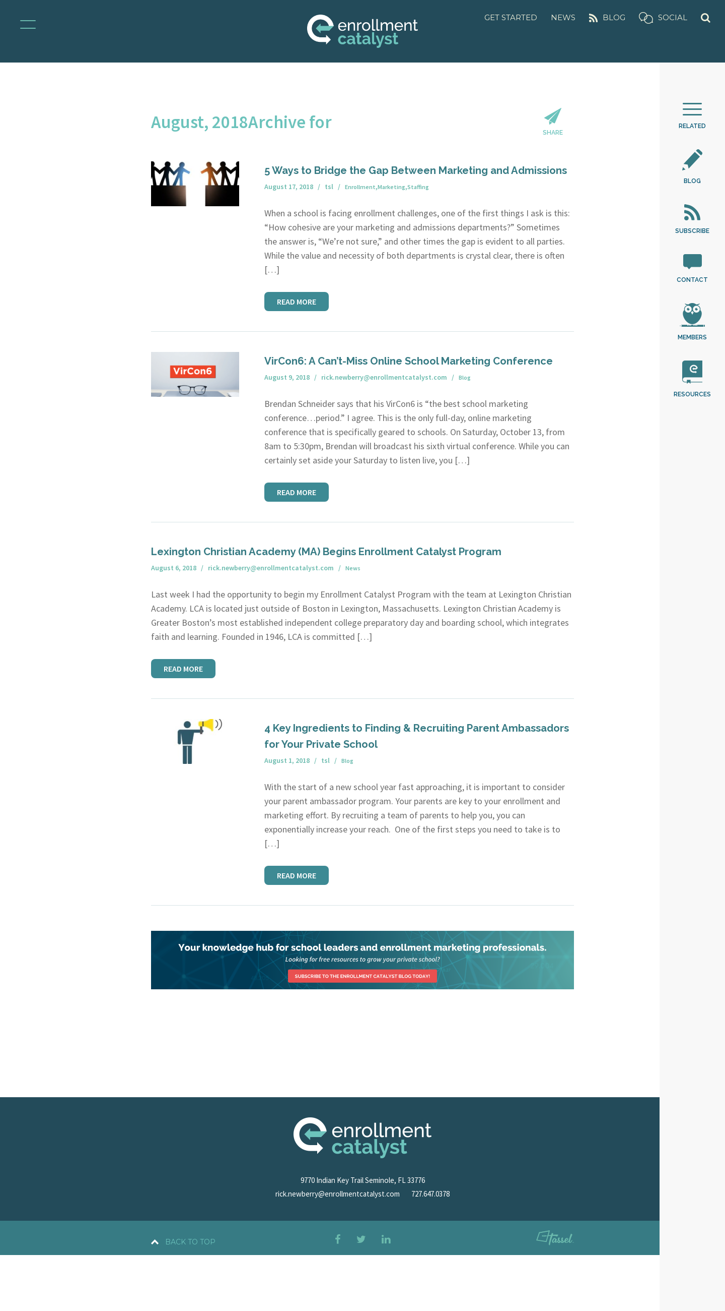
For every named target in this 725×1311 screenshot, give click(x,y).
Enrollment (362, 212)
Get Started (510, 17)
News (563, 17)
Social (663, 18)
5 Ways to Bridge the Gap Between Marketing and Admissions (417, 186)
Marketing (397, 212)
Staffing (428, 212)
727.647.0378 (440, 1249)
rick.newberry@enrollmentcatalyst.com (335, 1249)
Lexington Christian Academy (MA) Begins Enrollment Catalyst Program (362, 599)
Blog (607, 17)
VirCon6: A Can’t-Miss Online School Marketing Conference (385, 393)
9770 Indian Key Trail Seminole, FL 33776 (362, 1235)
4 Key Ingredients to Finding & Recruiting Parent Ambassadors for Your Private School (413, 791)
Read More (296, 327)
